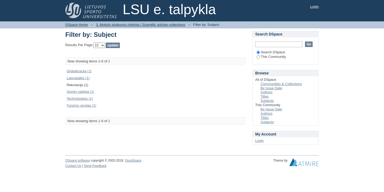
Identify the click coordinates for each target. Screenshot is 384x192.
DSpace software (77, 160)
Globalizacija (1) (79, 71)
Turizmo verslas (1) (81, 105)
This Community (271, 57)
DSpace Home (76, 25)
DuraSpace (133, 160)
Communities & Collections (281, 84)
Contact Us (73, 166)
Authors (267, 92)
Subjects (267, 101)
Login (314, 7)
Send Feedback (95, 166)
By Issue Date (271, 88)
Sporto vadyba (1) (80, 92)
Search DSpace (271, 52)
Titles (265, 96)
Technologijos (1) (80, 99)
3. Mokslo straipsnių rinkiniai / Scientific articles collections (140, 25)
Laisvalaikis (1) (78, 78)
